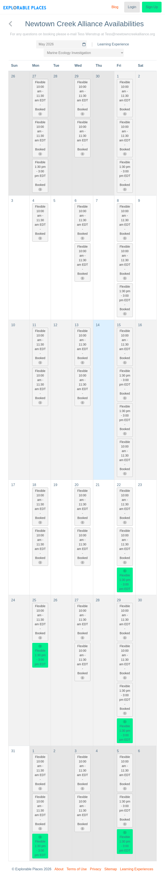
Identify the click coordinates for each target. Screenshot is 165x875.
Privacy (95, 869)
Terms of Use (77, 869)
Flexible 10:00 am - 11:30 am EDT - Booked (40, 98)
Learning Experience (113, 44)
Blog (115, 7)
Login (132, 7)
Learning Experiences (136, 869)
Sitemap (110, 869)
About (59, 869)
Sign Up (152, 7)
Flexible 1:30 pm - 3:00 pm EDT (124, 580)
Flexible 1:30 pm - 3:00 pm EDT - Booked (40, 175)
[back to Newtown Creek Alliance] (10, 24)
